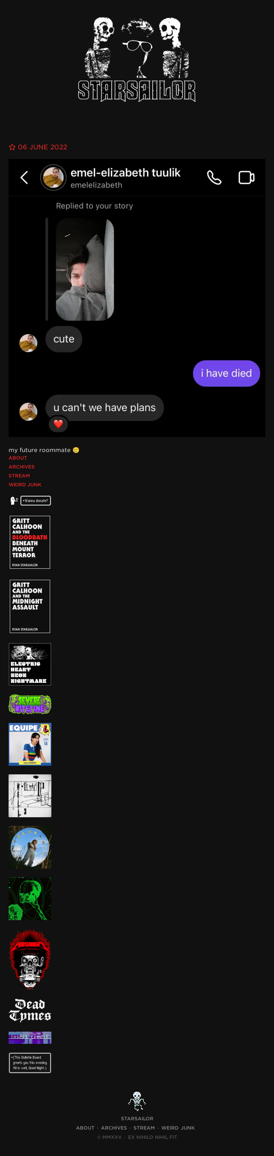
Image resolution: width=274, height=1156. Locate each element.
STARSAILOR (137, 1118)
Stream (19, 475)
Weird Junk (25, 484)
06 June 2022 (38, 147)
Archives (22, 467)
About (18, 458)
